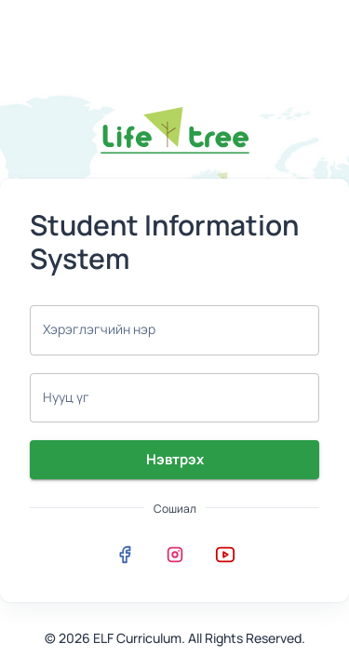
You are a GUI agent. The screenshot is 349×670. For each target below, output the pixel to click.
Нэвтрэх (174, 459)
